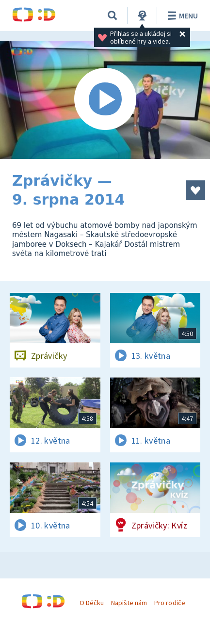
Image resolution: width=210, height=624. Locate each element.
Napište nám (129, 602)
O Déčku (92, 602)
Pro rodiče (169, 602)
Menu (181, 15)
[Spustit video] (105, 100)
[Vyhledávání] (112, 15)
